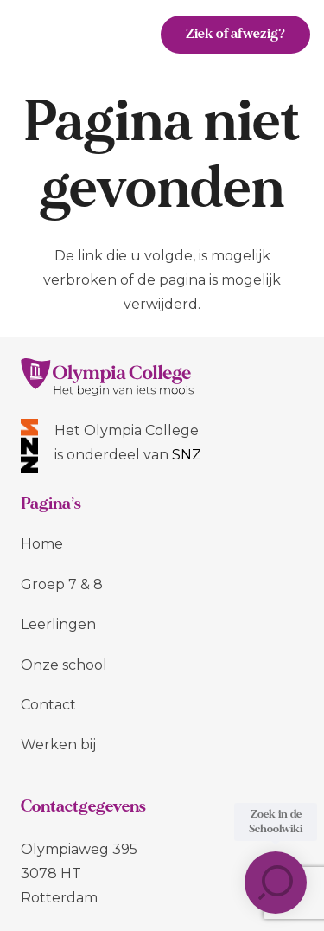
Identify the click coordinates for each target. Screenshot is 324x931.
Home (42, 544)
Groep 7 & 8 (62, 584)
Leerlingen (58, 624)
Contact (48, 705)
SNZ (186, 454)
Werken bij (58, 744)
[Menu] (120, 34)
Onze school (64, 665)
